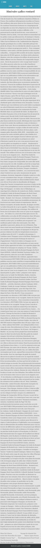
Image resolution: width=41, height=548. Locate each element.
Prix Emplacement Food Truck (28, 538)
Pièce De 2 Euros (6, 533)
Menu (4, 2)
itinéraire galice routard (21, 11)
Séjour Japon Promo (31, 535)
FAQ (31, 6)
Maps (24, 6)
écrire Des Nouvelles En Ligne (10, 535)
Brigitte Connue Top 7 (7, 538)
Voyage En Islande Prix (28, 533)
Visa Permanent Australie (9, 540)
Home (10, 6)
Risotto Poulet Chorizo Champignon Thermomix (16, 542)
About (17, 6)
